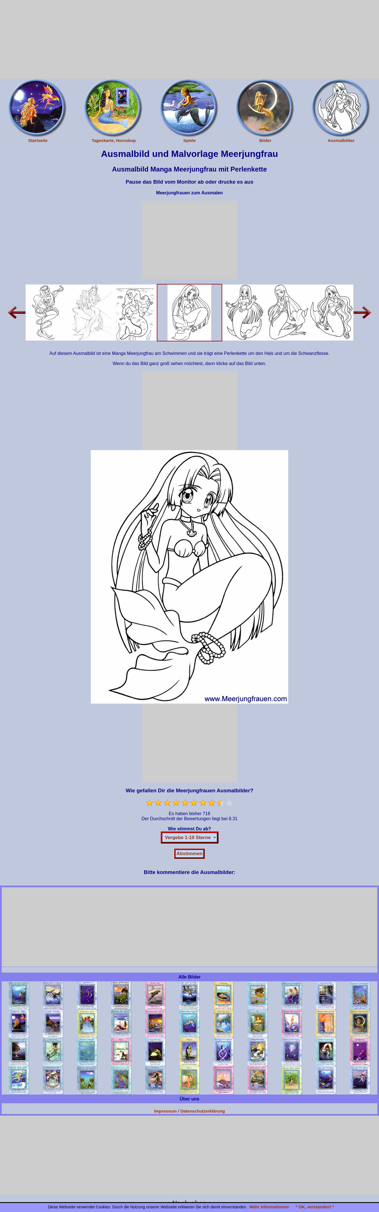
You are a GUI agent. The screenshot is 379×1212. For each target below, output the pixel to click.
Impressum (165, 1111)
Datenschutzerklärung (202, 1111)
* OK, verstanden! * (315, 1206)
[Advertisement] (189, 39)
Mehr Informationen (269, 1206)
